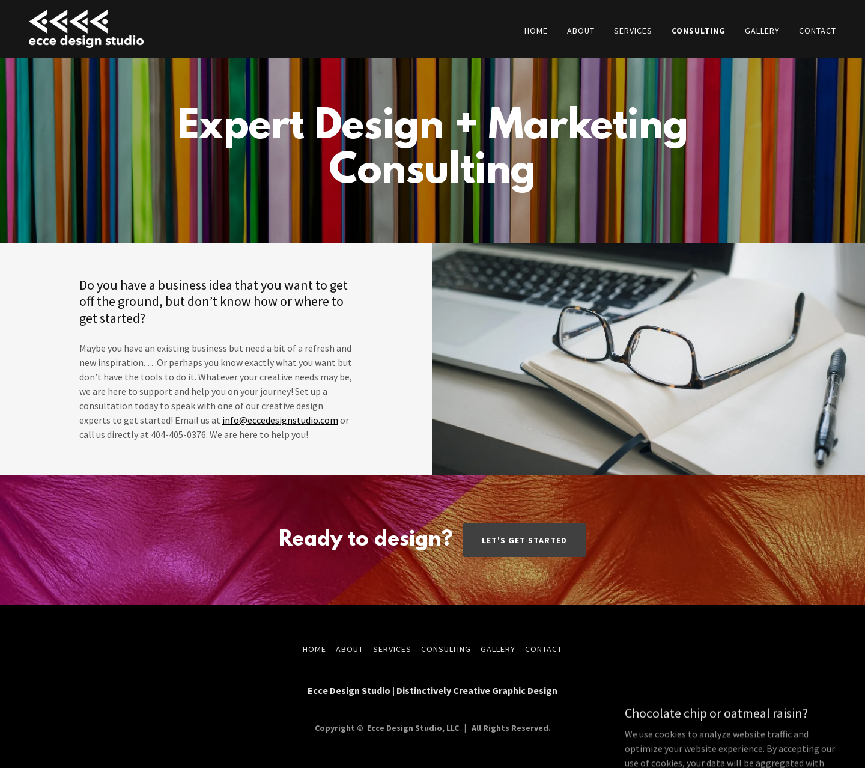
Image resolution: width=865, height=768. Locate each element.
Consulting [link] (699, 30)
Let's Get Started (524, 540)
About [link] (581, 30)
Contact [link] (817, 30)
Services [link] (633, 30)
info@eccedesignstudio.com (280, 420)
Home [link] (536, 30)
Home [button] (314, 649)
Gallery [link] (762, 30)
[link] (86, 28)
